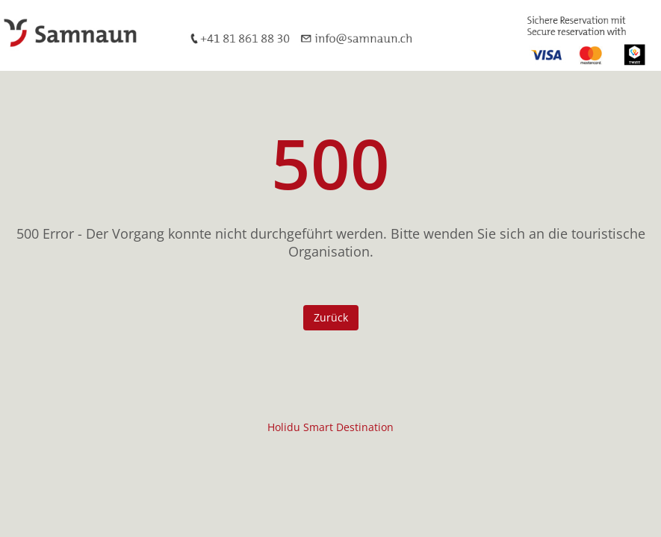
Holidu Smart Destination (330, 427)
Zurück (331, 317)
